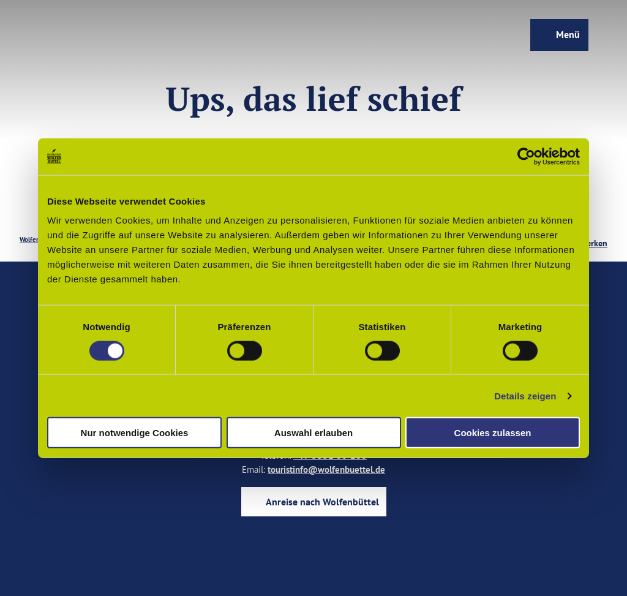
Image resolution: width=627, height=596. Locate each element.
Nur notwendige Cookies (135, 433)
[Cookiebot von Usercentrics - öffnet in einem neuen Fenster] (526, 156)
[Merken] (593, 239)
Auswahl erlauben (313, 433)
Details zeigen (525, 395)
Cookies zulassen (492, 433)
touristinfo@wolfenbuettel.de (326, 469)
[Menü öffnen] (559, 35)
